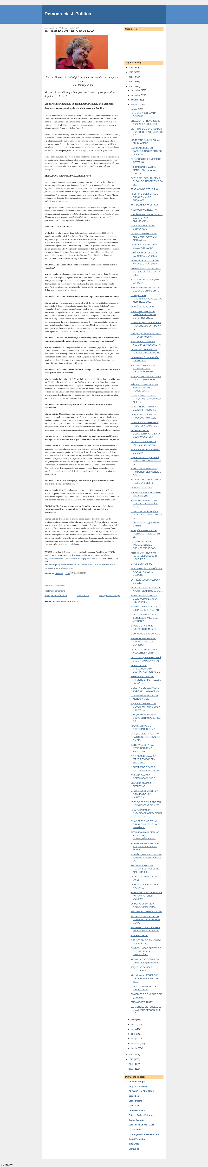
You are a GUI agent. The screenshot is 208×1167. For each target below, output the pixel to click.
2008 (131, 1069)
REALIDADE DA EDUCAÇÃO (144, 205)
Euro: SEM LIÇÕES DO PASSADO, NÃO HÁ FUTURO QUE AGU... (146, 151)
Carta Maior (134, 1105)
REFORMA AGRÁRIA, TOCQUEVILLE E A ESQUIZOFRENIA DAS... (143, 545)
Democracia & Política (68, 13)
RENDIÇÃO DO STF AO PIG (144, 189)
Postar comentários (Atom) (65, 601)
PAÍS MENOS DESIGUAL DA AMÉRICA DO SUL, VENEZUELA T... (144, 387)
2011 (131, 1054)
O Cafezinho (135, 1129)
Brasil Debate (135, 1101)
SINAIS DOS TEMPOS (141, 564)
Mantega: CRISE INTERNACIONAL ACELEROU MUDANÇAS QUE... (146, 298)
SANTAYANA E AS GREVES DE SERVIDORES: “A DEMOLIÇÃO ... (145, 951)
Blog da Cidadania (138, 1086)
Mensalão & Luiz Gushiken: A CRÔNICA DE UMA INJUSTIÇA (144, 794)
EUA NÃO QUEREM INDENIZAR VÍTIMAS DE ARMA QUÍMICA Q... (146, 857)
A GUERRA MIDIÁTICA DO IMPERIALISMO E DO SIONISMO (143, 641)
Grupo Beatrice (136, 1120)
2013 (131, 81)
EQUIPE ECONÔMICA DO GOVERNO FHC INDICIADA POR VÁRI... (145, 706)
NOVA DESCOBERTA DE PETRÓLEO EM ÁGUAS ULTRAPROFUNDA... (143, 314)
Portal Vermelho (137, 1139)
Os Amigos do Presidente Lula (144, 1134)
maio (133, 1029)
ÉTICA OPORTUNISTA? (141, 1002)
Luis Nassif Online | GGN (141, 1125)
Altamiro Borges (137, 1081)
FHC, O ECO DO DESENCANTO (146, 911)
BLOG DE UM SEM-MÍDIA (141, 1091)
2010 (131, 1059)
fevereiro (135, 1043)
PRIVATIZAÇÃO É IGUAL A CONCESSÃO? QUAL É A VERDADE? (144, 617)
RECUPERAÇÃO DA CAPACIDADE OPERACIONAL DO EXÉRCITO (146, 813)
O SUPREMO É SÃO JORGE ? (145, 634)
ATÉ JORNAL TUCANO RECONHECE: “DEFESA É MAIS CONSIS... (144, 868)
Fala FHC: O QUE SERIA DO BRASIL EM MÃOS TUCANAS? (144, 197)
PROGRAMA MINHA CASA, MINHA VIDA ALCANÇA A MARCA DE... (143, 236)
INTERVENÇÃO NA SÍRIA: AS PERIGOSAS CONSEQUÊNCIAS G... (144, 835)
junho (134, 1024)
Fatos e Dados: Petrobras (141, 1115)
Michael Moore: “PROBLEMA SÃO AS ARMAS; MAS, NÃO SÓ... (145, 978)
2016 (131, 67)
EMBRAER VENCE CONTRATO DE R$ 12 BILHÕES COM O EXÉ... (145, 271)
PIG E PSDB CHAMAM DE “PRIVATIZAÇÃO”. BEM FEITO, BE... (143, 759)
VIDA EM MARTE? (139, 935)
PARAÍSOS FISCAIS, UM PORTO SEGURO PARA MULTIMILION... (146, 217)
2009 (131, 1064)
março (134, 1038)
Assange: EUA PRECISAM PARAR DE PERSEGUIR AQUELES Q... (143, 556)
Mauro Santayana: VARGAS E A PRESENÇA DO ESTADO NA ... (145, 325)
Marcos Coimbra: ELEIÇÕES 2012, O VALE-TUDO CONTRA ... (146, 514)
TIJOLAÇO (134, 1144)
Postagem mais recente (56, 595)
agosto (134, 109)
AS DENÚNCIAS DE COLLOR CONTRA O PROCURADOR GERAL (145, 919)
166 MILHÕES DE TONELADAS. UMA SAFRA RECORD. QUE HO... (146, 1010)
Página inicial (83, 595)
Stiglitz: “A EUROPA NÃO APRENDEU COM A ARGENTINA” (142, 748)
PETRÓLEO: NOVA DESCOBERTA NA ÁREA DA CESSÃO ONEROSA (145, 433)
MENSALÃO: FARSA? (140, 487)
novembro (136, 95)
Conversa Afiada (137, 1110)
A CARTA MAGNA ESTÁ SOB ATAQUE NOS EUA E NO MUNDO (144, 846)
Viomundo (134, 1149)
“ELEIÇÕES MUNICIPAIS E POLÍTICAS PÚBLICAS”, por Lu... (145, 533)
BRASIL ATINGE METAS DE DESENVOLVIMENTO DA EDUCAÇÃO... (143, 598)
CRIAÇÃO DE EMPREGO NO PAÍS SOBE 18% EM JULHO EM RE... (145, 737)
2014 (131, 77)
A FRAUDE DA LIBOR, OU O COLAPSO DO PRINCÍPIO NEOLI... (144, 503)
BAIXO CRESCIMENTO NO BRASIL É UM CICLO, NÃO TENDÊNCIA (144, 824)
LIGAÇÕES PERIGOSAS (142, 307)
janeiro (134, 1048)
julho (133, 1019)
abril (133, 1034)
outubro (135, 100)
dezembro (136, 90)
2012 (131, 86)
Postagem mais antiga (109, 595)
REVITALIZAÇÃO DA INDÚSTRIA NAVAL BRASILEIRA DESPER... (146, 571)
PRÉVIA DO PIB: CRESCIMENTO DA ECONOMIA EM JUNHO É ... (145, 668)
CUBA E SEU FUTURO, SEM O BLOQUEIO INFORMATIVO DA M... (146, 181)
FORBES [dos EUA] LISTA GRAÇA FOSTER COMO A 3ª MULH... (145, 398)
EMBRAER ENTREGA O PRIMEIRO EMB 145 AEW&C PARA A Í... (145, 679)
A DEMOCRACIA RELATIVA (143, 210)
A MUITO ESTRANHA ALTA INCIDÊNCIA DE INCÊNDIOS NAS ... (145, 471)
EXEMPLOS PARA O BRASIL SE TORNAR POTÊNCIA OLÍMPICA (146, 895)
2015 (131, 72)
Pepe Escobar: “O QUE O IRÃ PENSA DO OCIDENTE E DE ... (145, 460)
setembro (136, 104)
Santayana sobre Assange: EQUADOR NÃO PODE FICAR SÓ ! (146, 717)
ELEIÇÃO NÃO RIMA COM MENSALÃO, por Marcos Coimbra (143, 170)
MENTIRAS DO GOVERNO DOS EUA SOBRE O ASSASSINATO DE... (146, 132)
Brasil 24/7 (134, 1096)
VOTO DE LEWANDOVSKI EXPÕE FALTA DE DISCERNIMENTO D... (143, 368)
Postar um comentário (55, 591)
